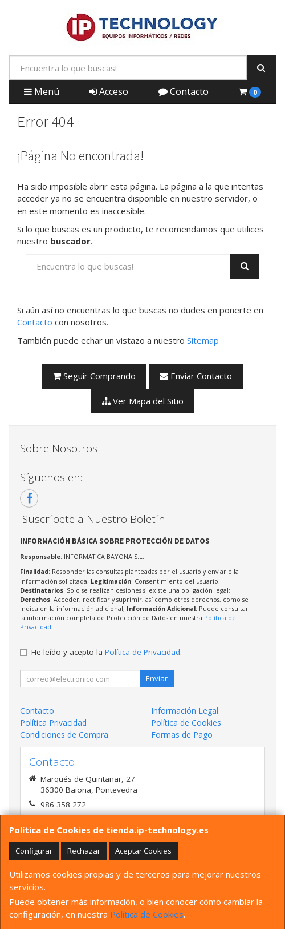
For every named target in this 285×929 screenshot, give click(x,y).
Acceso (108, 91)
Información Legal (184, 710)
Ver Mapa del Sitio (143, 401)
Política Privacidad (53, 722)
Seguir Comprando (94, 375)
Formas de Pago (182, 734)
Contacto (183, 91)
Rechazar (83, 851)
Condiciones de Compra (64, 734)
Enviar (157, 678)
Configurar (33, 851)
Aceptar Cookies (143, 851)
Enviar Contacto (196, 375)
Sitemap (203, 340)
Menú (41, 91)
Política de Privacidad (142, 652)
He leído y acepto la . (106, 652)
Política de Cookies (147, 914)
